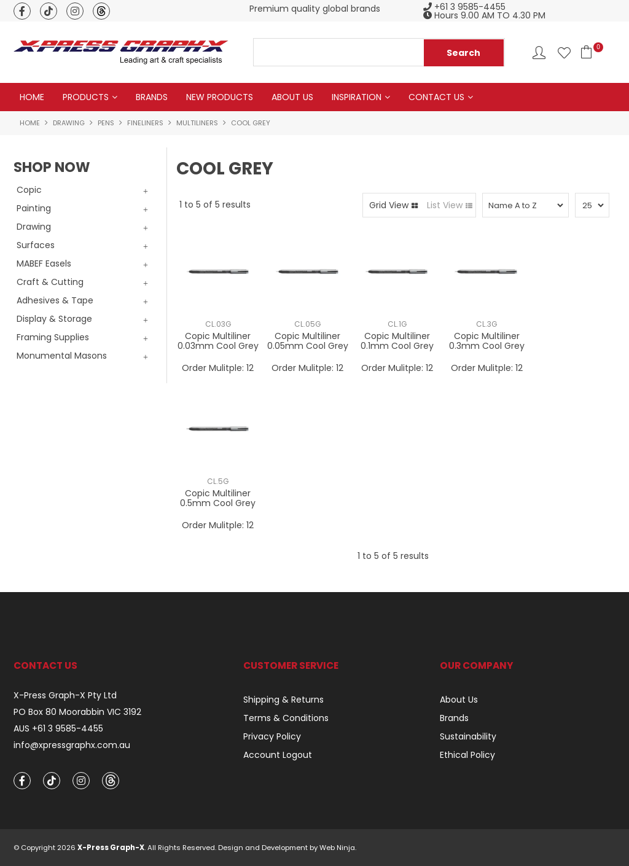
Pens (106, 123)
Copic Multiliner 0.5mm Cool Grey (218, 498)
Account (539, 52)
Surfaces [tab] (36, 245)
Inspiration (356, 97)
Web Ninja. (337, 847)
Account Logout (277, 755)
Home (32, 97)
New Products (219, 97)
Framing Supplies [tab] (53, 337)
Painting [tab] (34, 208)
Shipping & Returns (283, 699)
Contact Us (436, 97)
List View (445, 205)
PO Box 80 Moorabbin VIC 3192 (77, 712)
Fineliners (145, 123)
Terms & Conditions (286, 718)
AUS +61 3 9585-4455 (58, 729)
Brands (152, 97)
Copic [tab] (29, 190)
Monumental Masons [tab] (62, 355)
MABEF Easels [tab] (44, 263)
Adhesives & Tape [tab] (55, 300)
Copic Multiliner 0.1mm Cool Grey (397, 340)
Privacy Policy (272, 736)
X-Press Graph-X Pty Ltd (65, 695)
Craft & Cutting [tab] (50, 282)
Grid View (388, 205)
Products (86, 97)
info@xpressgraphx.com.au (72, 745)
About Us (292, 97)
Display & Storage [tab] (54, 319)
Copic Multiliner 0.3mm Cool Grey (487, 340)
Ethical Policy (467, 755)
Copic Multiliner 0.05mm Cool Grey (307, 340)
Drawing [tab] (34, 226)
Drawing (69, 123)
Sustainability (468, 736)
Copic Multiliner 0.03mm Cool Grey (218, 340)
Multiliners (197, 123)
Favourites (564, 52)
